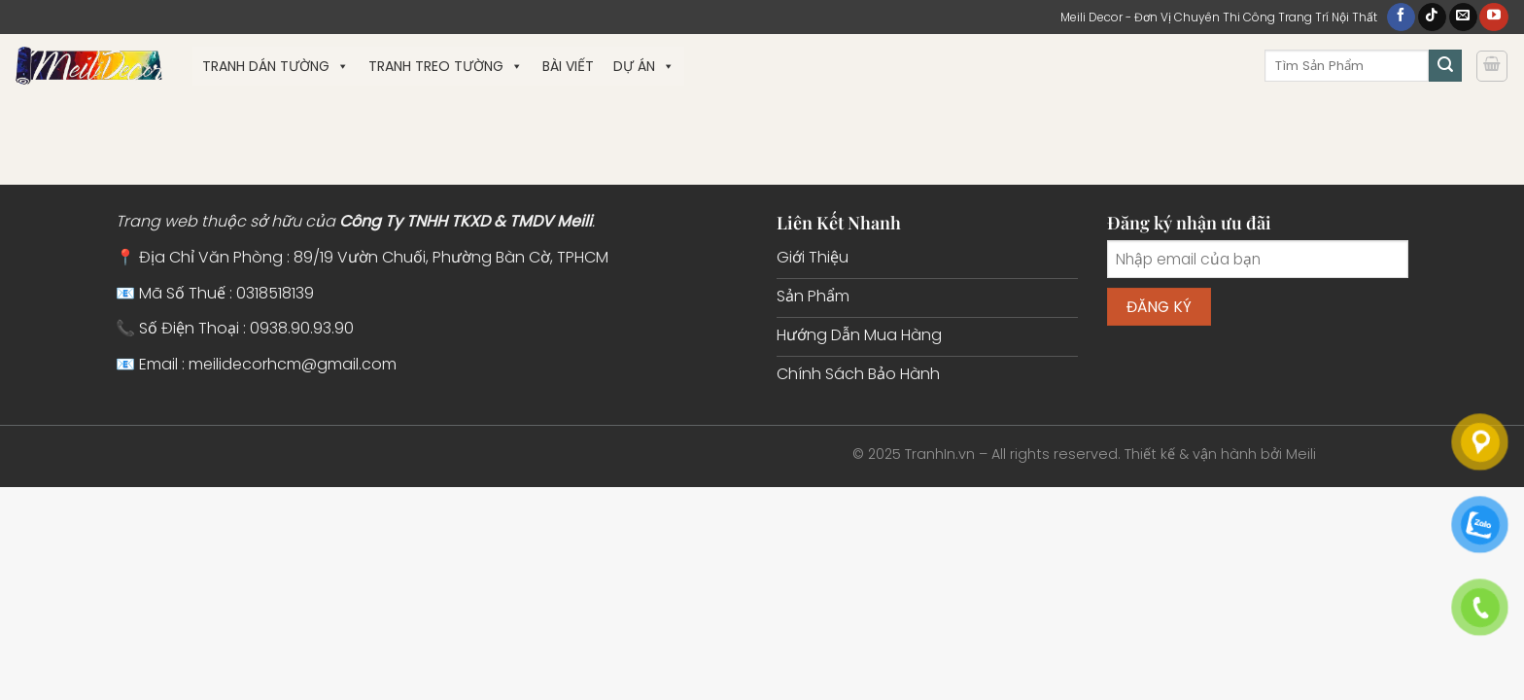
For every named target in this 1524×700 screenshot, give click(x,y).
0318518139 (275, 293)
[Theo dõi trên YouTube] (1493, 17)
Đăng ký (1159, 307)
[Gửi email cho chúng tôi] (1463, 17)
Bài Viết (568, 66)
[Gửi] (1445, 66)
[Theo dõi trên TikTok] (1432, 17)
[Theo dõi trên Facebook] (1401, 17)
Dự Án (644, 66)
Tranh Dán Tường (275, 66)
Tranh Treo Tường (445, 66)
